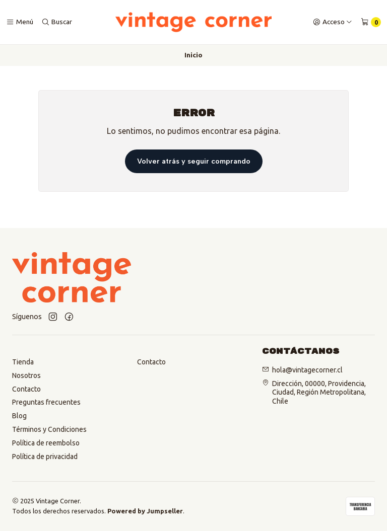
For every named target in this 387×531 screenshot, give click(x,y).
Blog (19, 416)
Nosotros (26, 375)
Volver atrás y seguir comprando (193, 161)
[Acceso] (332, 22)
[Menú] (19, 22)
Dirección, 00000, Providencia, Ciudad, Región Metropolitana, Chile (319, 392)
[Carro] (371, 22)
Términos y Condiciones (49, 429)
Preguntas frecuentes (46, 402)
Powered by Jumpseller (145, 510)
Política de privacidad (45, 456)
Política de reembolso (46, 443)
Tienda (23, 362)
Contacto (26, 389)
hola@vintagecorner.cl (307, 370)
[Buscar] (56, 22)
